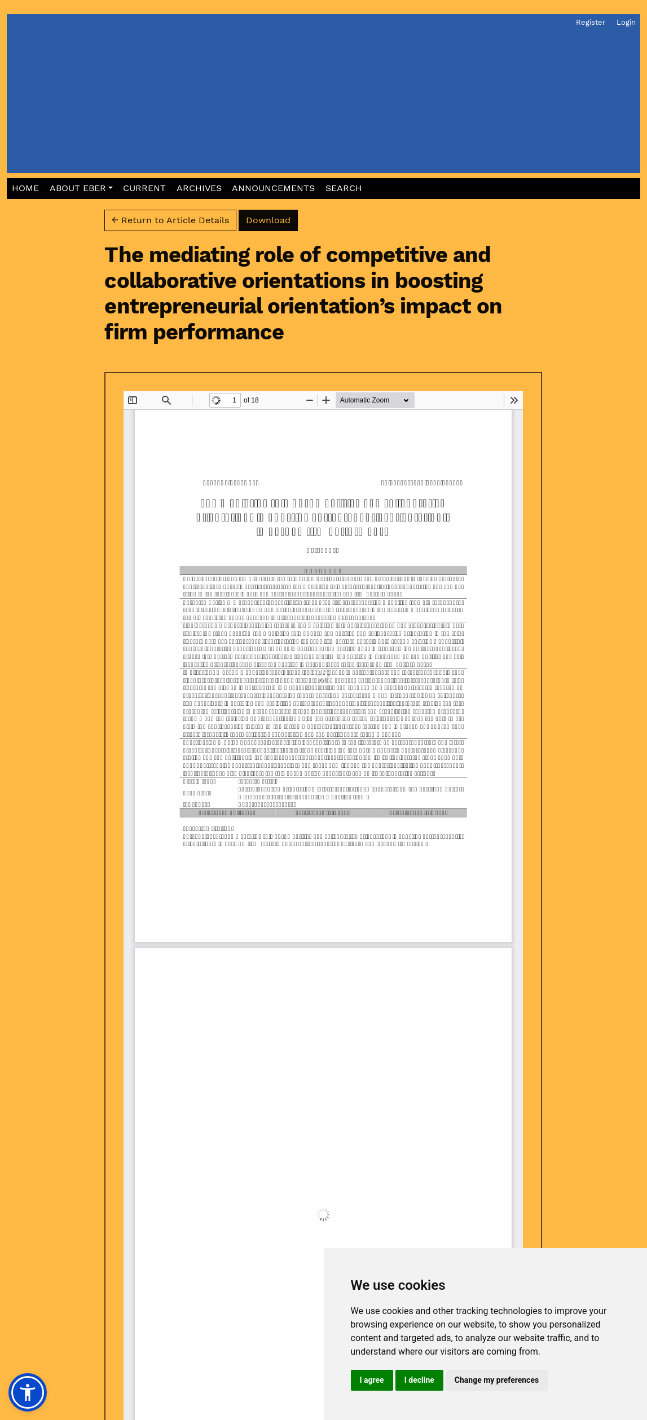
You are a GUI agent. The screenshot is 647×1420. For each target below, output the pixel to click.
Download (272, 219)
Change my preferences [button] (497, 1379)
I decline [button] (419, 1379)
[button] (81, 188)
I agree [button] (372, 1379)
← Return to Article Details (170, 220)
